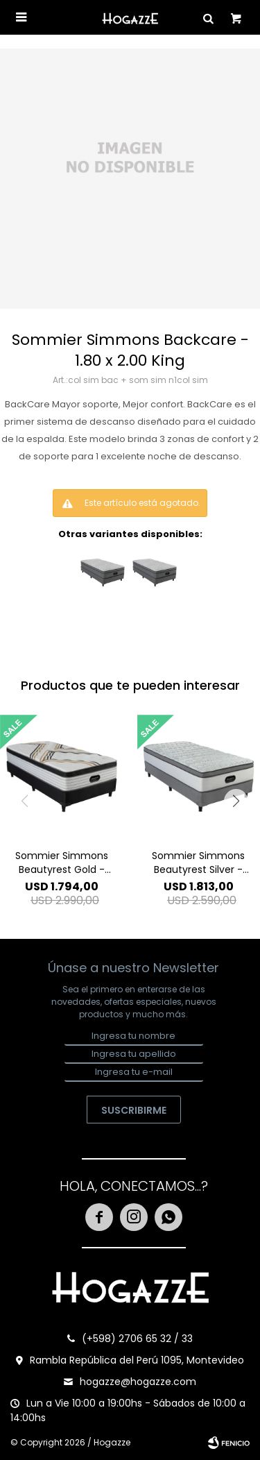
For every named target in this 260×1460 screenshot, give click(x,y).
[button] (235, 800)
